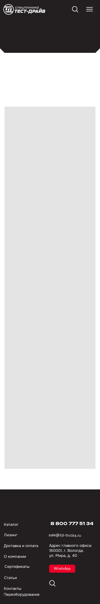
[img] (24, 9)
